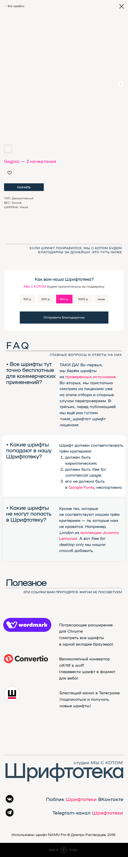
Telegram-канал (87, 812)
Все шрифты (16, 6)
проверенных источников (90, 376)
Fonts (89, 487)
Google (75, 487)
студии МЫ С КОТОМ (98, 762)
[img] (26, 658)
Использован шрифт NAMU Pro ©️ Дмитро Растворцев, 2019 (63, 834)
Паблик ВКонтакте (84, 799)
